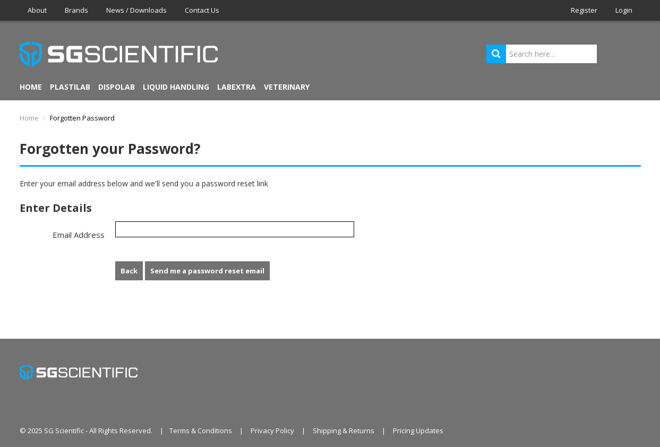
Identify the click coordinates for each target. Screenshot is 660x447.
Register (584, 10)
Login (623, 10)
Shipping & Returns (343, 430)
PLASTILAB (70, 87)
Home (31, 87)
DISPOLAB (116, 87)
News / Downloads (136, 10)
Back (129, 271)
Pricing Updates (418, 430)
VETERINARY (287, 87)
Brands (76, 10)
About (37, 10)
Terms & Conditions (200, 430)
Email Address (79, 234)
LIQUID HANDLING (176, 87)
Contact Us (202, 10)
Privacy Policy (272, 430)
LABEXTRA (236, 87)
